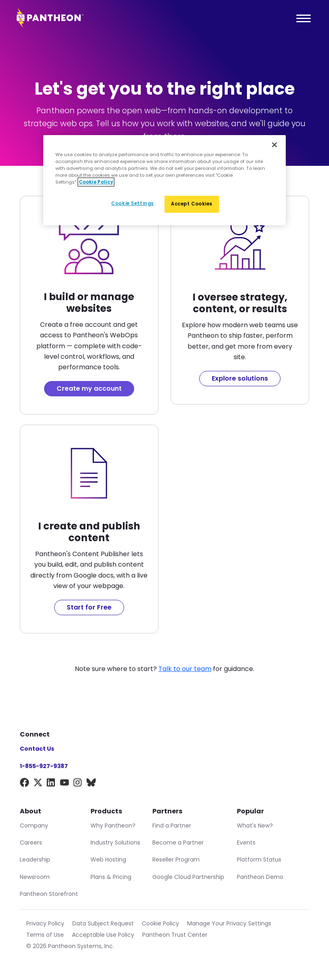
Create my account (89, 388)
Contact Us (37, 749)
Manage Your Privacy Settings (229, 923)
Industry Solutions (115, 842)
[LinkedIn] (51, 784)
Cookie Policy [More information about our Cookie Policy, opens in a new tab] (96, 182)
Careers (31, 842)
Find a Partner (171, 825)
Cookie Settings (132, 203)
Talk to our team (184, 668)
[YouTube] (64, 784)
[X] (37, 784)
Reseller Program (176, 859)
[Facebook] (24, 784)
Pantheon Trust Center (174, 935)
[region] (164, 180)
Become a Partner (178, 842)
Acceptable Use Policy (103, 935)
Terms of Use (45, 935)
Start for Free (89, 607)
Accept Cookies (192, 204)
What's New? (255, 825)
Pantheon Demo (260, 877)
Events (246, 842)
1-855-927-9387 (44, 766)
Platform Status (259, 859)
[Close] (274, 145)
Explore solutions (240, 378)
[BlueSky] (91, 784)
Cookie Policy (160, 923)
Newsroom (35, 877)
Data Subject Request (103, 923)
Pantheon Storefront (49, 894)
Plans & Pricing (111, 877)
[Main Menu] (301, 18)
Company (34, 825)
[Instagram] (77, 784)
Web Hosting (108, 859)
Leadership (35, 859)
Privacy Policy (45, 923)
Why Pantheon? (113, 825)
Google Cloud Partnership (188, 877)
